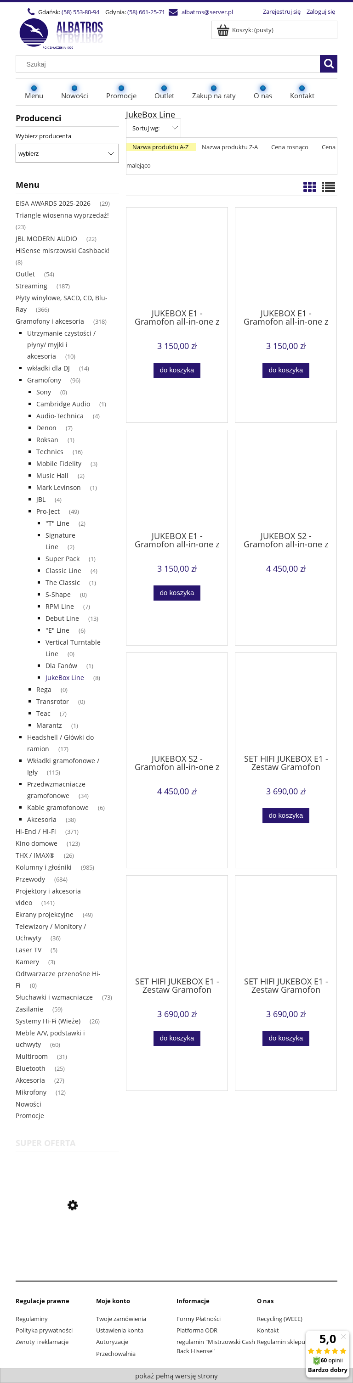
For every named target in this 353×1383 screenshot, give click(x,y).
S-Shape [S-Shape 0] (58, 594)
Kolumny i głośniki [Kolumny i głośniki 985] (44, 867)
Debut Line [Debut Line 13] (62, 618)
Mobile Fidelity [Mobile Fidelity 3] (58, 463)
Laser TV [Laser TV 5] (28, 949)
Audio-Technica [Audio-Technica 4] (60, 415)
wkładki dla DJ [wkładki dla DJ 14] (48, 368)
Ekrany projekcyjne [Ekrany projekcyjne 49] (45, 914)
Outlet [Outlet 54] (25, 274)
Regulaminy (32, 1319)
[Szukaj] (328, 64)
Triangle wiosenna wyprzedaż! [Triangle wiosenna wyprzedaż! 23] (62, 215)
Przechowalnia (116, 1353)
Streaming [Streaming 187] (31, 285)
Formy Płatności (198, 1319)
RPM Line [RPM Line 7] (60, 606)
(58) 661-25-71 (146, 12)
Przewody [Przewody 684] (30, 879)
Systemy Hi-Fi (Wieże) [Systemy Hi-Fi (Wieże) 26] (48, 1021)
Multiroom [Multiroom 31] (32, 1056)
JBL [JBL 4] (41, 499)
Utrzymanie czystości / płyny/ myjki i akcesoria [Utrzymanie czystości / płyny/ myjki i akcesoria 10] (61, 344)
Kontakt (268, 1330)
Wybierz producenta (43, 136)
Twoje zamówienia (121, 1319)
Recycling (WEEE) (279, 1319)
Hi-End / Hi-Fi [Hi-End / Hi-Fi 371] (36, 831)
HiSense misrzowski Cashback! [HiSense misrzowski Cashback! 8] (62, 250)
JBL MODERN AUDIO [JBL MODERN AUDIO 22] (46, 238)
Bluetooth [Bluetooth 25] (31, 1068)
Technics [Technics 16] (49, 451)
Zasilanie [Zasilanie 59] (29, 1009)
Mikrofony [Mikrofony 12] (31, 1092)
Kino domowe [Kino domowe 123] (36, 843)
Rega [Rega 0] (43, 689)
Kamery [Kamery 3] (27, 961)
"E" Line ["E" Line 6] (57, 630)
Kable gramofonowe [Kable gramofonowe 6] (58, 807)
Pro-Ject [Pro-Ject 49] (48, 511)
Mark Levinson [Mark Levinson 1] (58, 487)
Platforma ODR (196, 1330)
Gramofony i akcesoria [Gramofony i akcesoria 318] (50, 321)
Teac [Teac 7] (43, 713)
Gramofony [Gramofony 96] (44, 380)
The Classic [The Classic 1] (63, 582)
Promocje (30, 1115)
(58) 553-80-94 (80, 12)
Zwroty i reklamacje (42, 1342)
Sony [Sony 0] (43, 392)
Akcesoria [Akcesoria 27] (30, 1080)
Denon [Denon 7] (46, 427)
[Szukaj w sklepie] (170, 64)
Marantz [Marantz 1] (49, 725)
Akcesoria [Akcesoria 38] (42, 819)
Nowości (28, 1104)
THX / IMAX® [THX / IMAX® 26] (35, 855)
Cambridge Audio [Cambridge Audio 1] (63, 403)
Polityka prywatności (44, 1330)
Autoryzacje (112, 1342)
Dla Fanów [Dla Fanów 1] (61, 665)
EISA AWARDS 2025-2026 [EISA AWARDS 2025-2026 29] (53, 203)
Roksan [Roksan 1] (47, 439)
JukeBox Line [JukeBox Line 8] (65, 677)
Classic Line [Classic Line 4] (63, 570)
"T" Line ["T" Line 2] (57, 523)
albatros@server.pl (207, 12)
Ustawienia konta (119, 1330)
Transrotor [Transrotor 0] (52, 701)
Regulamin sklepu (281, 1342)
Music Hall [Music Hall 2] (52, 475)
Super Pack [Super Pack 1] (63, 558)
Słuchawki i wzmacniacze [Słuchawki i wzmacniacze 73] (54, 997)
